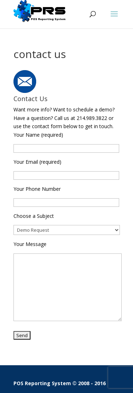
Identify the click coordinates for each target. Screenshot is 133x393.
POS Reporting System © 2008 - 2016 (59, 383)
